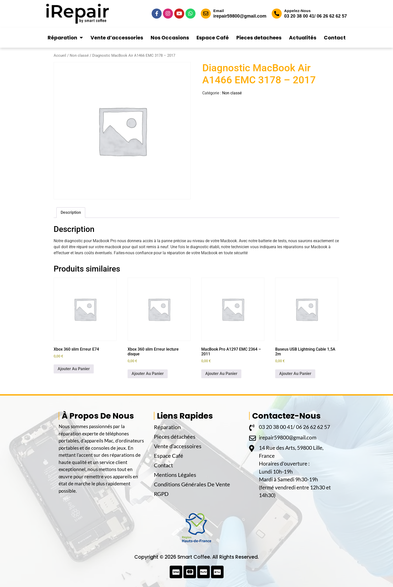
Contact (335, 37)
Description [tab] (71, 212)
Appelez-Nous (297, 11)
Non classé (79, 55)
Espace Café (213, 37)
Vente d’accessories (116, 37)
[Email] (206, 14)
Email (218, 11)
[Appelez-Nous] (277, 14)
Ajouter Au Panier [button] (74, 368)
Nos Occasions (170, 37)
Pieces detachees (258, 37)
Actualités (302, 37)
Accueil (60, 55)
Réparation (65, 38)
